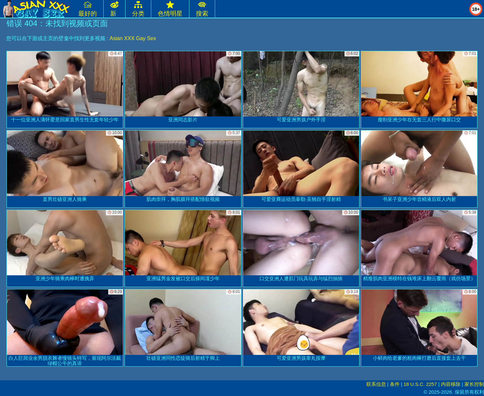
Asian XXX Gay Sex (133, 38)
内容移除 (451, 384)
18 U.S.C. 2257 (420, 384)
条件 (395, 384)
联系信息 (376, 384)
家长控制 (474, 384)
